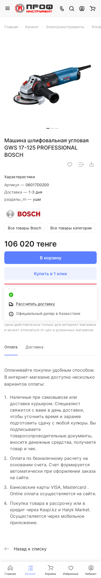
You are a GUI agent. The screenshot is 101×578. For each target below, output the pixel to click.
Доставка (34, 347)
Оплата (11, 347)
